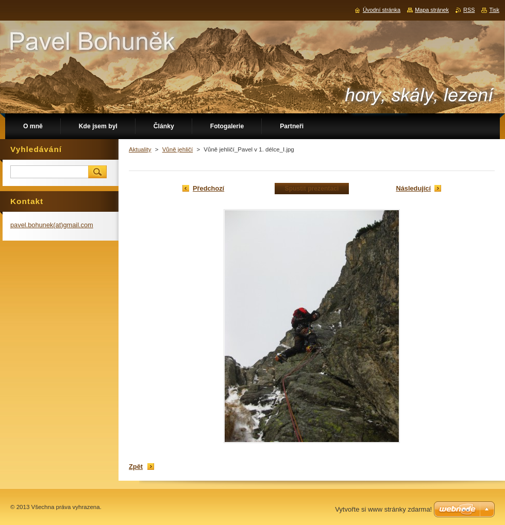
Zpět (136, 466)
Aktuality (140, 149)
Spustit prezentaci (312, 188)
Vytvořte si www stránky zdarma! (383, 509)
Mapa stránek (432, 10)
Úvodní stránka (381, 10)
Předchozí (208, 188)
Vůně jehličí (177, 149)
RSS (469, 10)
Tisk (494, 10)
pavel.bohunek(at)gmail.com (51, 225)
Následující (413, 188)
